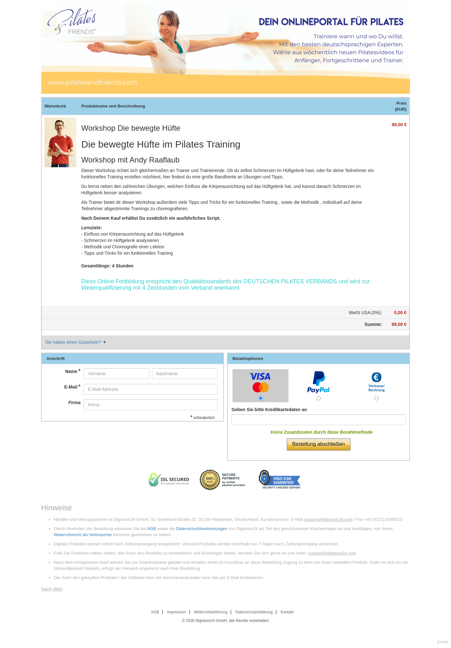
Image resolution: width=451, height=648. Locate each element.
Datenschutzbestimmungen (201, 528)
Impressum (176, 612)
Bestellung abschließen (318, 444)
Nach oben (52, 588)
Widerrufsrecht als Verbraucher (83, 534)
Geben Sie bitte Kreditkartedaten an (269, 409)
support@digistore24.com (328, 519)
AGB (151, 528)
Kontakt (287, 612)
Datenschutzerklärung (254, 612)
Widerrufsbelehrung (210, 612)
